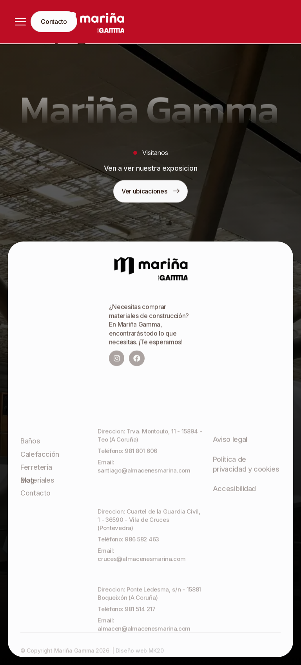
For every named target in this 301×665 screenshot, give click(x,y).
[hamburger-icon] (20, 21)
